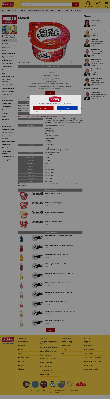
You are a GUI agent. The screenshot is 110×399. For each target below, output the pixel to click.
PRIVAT (67, 113)
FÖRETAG (43, 113)
